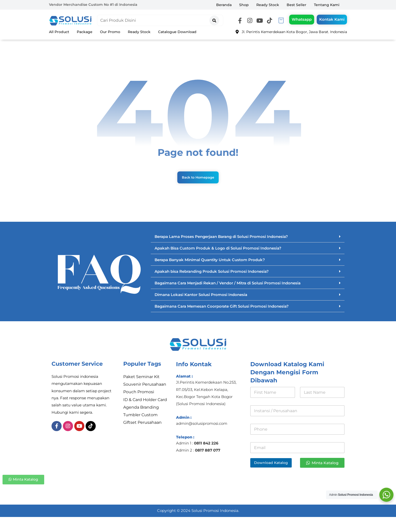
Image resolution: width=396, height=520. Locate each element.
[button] (240, 21)
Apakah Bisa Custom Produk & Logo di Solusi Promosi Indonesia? (218, 250)
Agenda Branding (141, 411)
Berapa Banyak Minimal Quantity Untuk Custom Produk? (210, 262)
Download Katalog (271, 465)
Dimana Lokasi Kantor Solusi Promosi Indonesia (201, 297)
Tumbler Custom (140, 419)
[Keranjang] (281, 20)
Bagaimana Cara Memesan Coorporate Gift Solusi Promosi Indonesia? (222, 308)
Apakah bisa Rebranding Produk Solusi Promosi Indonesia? (212, 273)
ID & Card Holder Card (145, 403)
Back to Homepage (198, 179)
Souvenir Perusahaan (144, 387)
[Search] (214, 19)
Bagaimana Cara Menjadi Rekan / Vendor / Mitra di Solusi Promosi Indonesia (228, 285)
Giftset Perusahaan (142, 428)
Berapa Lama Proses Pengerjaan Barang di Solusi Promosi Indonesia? (221, 239)
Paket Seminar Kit (141, 379)
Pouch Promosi (138, 395)
